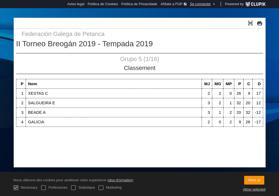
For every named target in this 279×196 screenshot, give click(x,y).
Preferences (54, 187)
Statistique (83, 187)
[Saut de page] (250, 23)
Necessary (26, 187)
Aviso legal (75, 4)
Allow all (254, 180)
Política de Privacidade (139, 4)
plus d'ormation (120, 180)
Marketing (110, 187)
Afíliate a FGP (173, 4)
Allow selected (254, 189)
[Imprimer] (259, 23)
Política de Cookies (103, 4)
